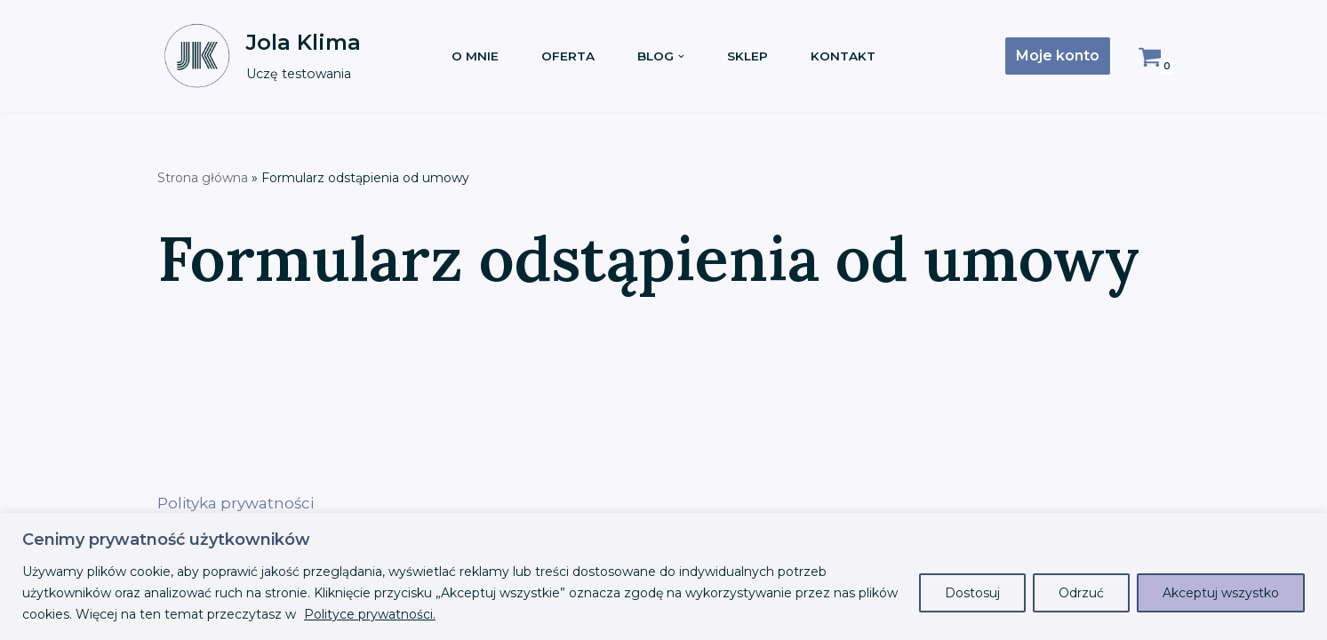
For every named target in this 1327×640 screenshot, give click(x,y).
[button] (681, 56)
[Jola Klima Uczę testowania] (259, 56)
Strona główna (202, 178)
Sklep (747, 56)
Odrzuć (1081, 593)
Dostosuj (972, 593)
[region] (663, 576)
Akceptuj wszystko (1221, 593)
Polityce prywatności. (370, 614)
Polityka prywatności (235, 503)
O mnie (475, 56)
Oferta (568, 56)
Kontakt (843, 56)
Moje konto (1057, 55)
